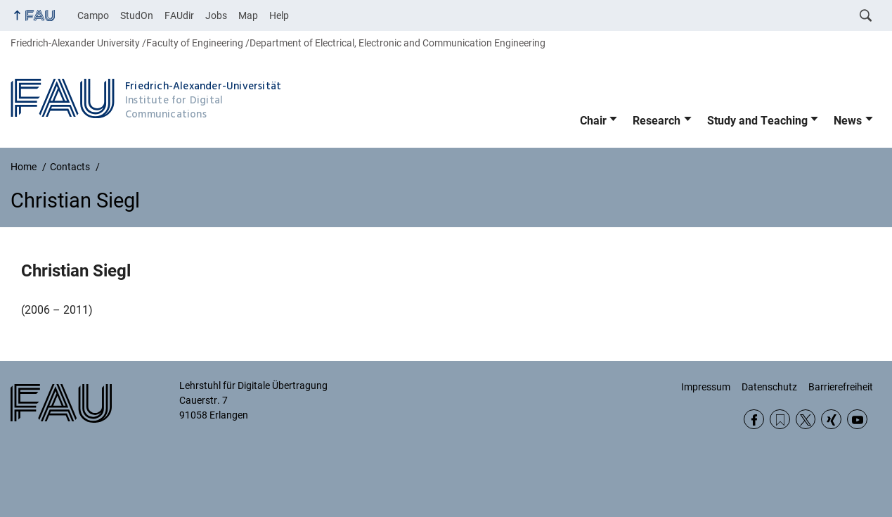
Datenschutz (769, 386)
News (848, 120)
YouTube (857, 419)
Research (656, 120)
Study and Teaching (757, 120)
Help (279, 15)
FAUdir (179, 15)
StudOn (136, 15)
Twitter (806, 419)
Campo (93, 15)
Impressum (705, 386)
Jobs (216, 15)
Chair (593, 120)
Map (248, 15)
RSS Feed (780, 419)
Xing (831, 419)
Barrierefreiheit (840, 386)
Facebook (754, 419)
